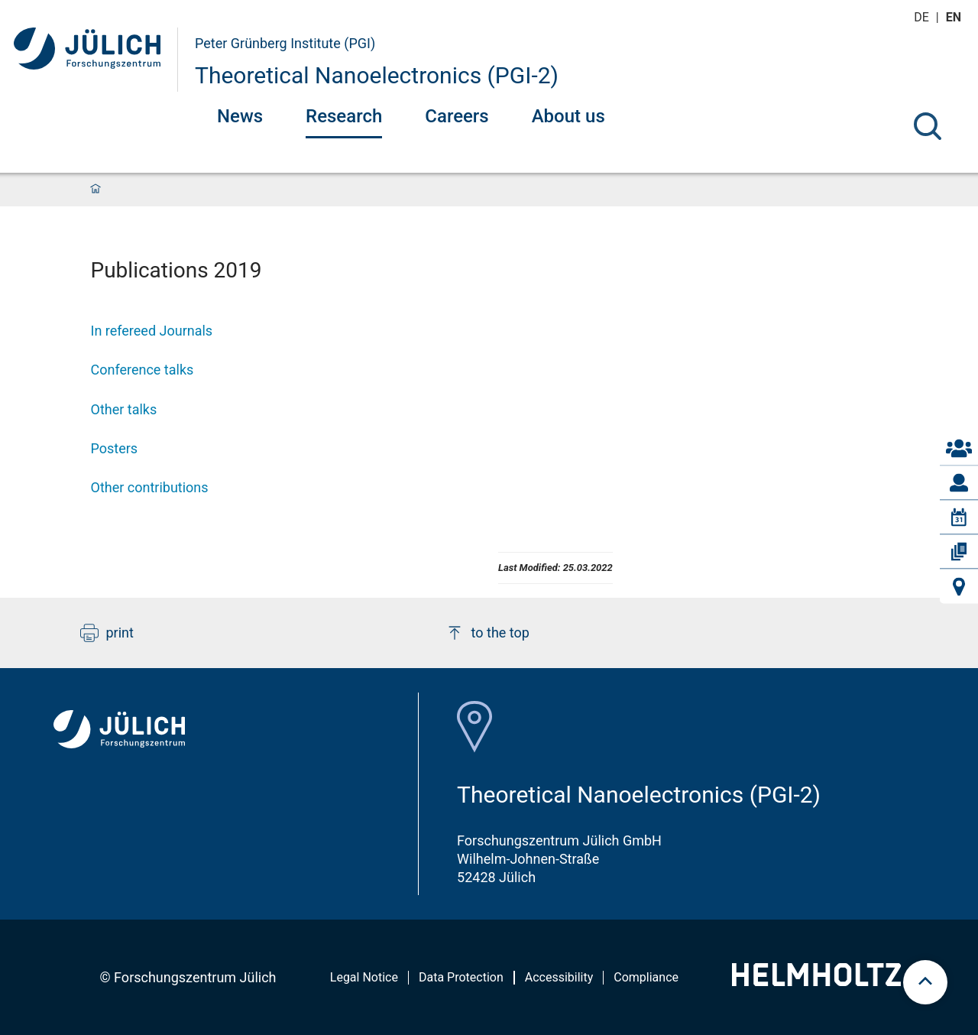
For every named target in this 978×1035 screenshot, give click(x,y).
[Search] (927, 126)
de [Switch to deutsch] (923, 17)
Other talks (124, 409)
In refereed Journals (152, 331)
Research (344, 116)
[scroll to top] (925, 982)
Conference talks (142, 370)
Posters (114, 448)
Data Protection (461, 977)
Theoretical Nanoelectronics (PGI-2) (377, 75)
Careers (456, 116)
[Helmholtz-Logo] (816, 981)
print (107, 633)
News (240, 116)
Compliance (646, 977)
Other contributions (150, 487)
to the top (487, 633)
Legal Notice (364, 977)
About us (568, 116)
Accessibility (559, 977)
